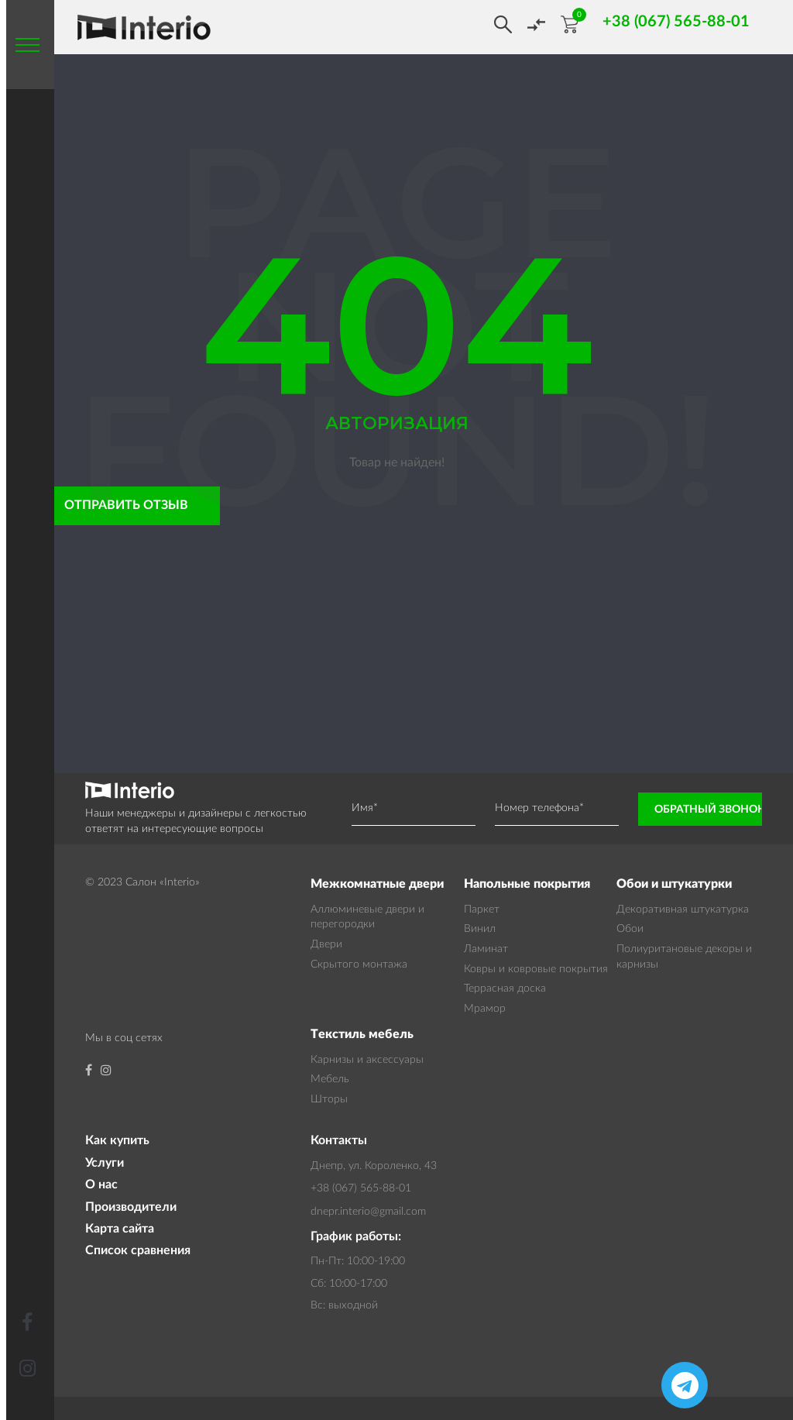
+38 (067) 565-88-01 (361, 1188)
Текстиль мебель (362, 1034)
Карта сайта (119, 1228)
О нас (101, 1184)
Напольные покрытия (527, 884)
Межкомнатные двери (377, 884)
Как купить (117, 1140)
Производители (131, 1207)
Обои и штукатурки (674, 884)
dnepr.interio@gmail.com (368, 1211)
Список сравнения (138, 1250)
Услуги (104, 1163)
